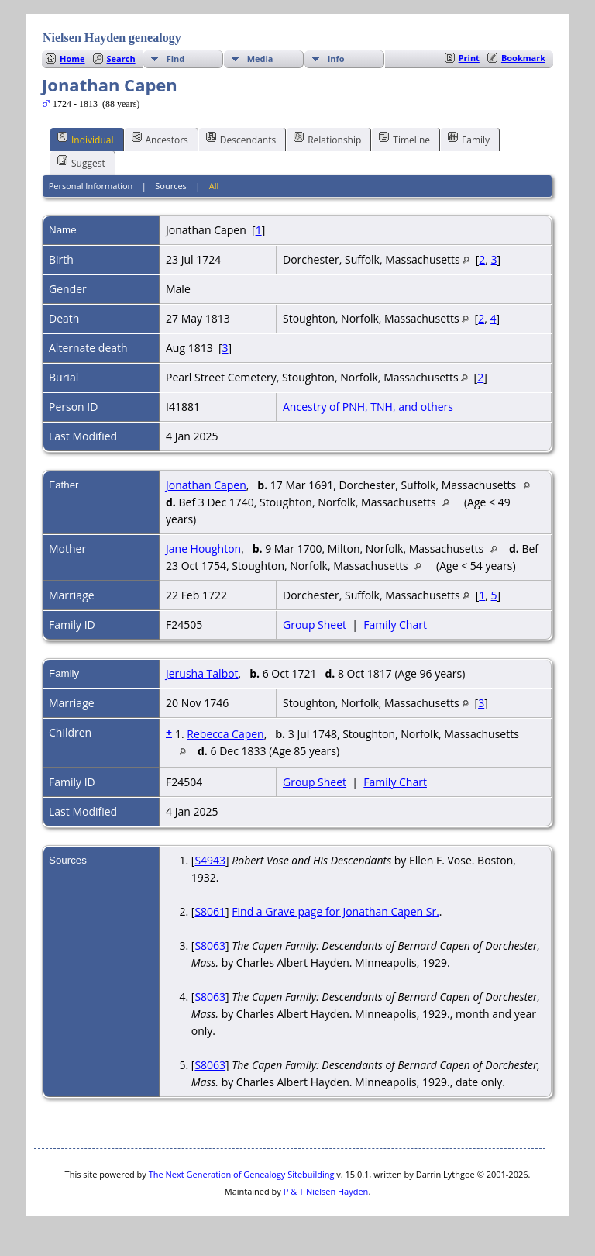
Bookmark (523, 58)
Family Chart (395, 624)
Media (260, 58)
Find (176, 58)
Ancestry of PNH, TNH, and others (368, 406)
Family (469, 139)
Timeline (404, 139)
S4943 (209, 860)
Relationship (327, 139)
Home (72, 58)
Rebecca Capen (225, 733)
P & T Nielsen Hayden (326, 1191)
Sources (171, 186)
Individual (85, 139)
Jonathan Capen (206, 485)
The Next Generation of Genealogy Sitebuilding (242, 1174)
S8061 (209, 911)
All (214, 186)
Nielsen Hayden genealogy (112, 37)
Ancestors (160, 139)
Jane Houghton (203, 548)
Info (336, 58)
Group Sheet (314, 624)
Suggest (81, 162)
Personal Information (91, 186)
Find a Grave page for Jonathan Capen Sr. (335, 911)
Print (469, 58)
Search (121, 58)
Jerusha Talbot (202, 673)
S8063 (209, 945)
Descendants (241, 139)
